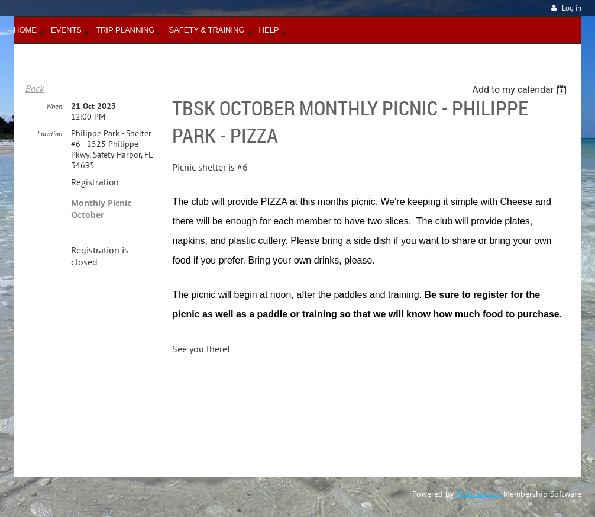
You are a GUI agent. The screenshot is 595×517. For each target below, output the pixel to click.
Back (34, 88)
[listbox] (521, 89)
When (54, 106)
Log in (571, 8)
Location (49, 133)
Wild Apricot (478, 494)
